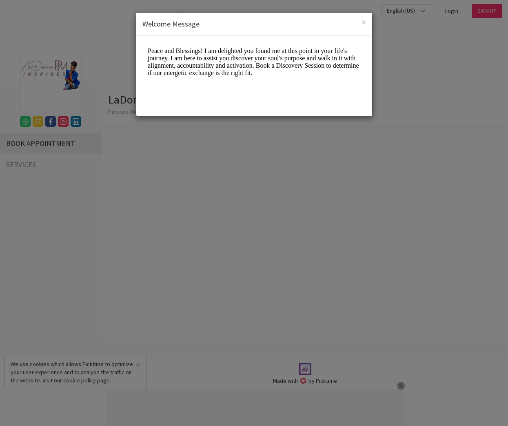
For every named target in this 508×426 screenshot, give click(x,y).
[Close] (364, 22)
